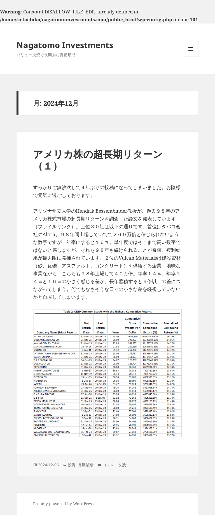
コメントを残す (116, 464)
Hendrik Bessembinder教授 (106, 211)
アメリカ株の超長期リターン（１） (98, 159)
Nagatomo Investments (65, 44)
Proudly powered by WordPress (63, 503)
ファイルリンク (54, 226)
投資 (72, 464)
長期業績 (86, 464)
